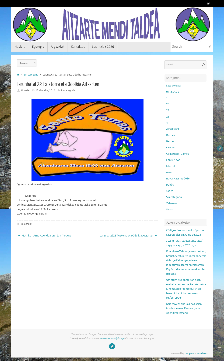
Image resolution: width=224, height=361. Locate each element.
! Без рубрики (173, 85)
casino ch (171, 147)
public (170, 184)
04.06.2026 (172, 92)
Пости (169, 209)
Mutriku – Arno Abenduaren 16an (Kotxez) (45, 235)
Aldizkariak (173, 129)
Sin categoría (31, 74)
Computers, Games (177, 154)
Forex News (173, 160)
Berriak (170, 135)
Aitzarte (25, 90)
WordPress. (203, 353)
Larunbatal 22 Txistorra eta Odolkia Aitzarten (128, 235)
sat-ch (169, 191)
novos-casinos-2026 (178, 178)
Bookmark (25, 224)
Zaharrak (171, 203)
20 (167, 104)
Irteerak (171, 166)
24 (167, 110)
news (169, 172)
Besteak (171, 141)
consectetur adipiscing (112, 338)
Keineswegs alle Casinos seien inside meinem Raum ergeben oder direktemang (184, 308)
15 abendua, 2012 (45, 90)
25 (167, 116)
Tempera (189, 353)
